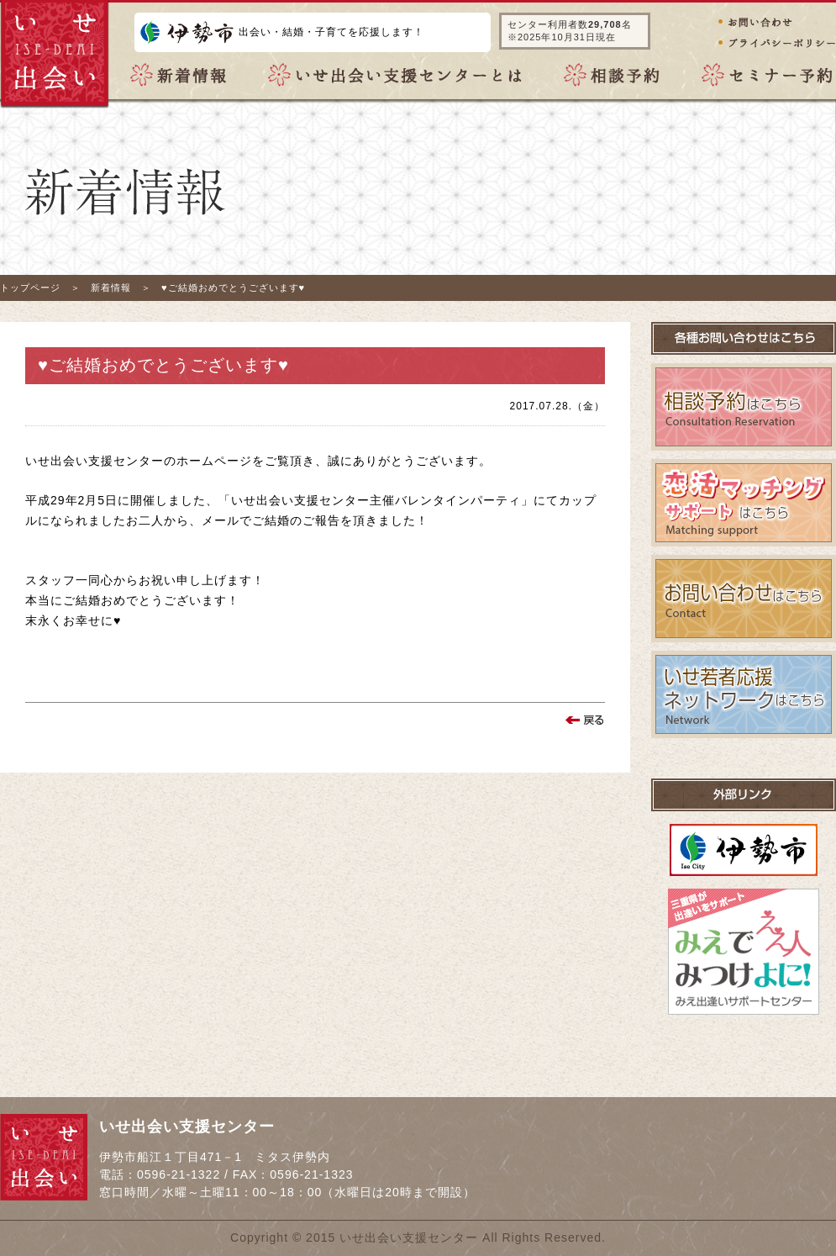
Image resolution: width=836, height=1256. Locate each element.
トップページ (30, 287)
